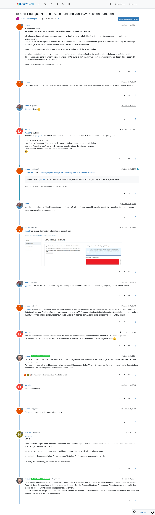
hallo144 (28, 433)
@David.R (35, 169)
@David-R (29, 172)
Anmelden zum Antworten (128, 19)
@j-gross (28, 109)
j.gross (27, 25)
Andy (27, 106)
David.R (28, 129)
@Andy (28, 133)
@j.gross (33, 105)
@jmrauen (35, 409)
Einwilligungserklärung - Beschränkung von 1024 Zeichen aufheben (68, 172)
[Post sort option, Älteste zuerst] (115, 19)
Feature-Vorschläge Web (30, 19)
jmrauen (28, 356)
